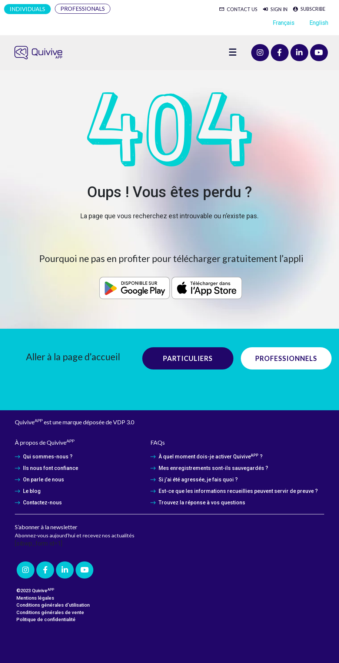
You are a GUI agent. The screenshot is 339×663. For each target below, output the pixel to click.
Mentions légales (35, 598)
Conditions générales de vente (50, 612)
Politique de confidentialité (46, 619)
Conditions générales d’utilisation (53, 605)
